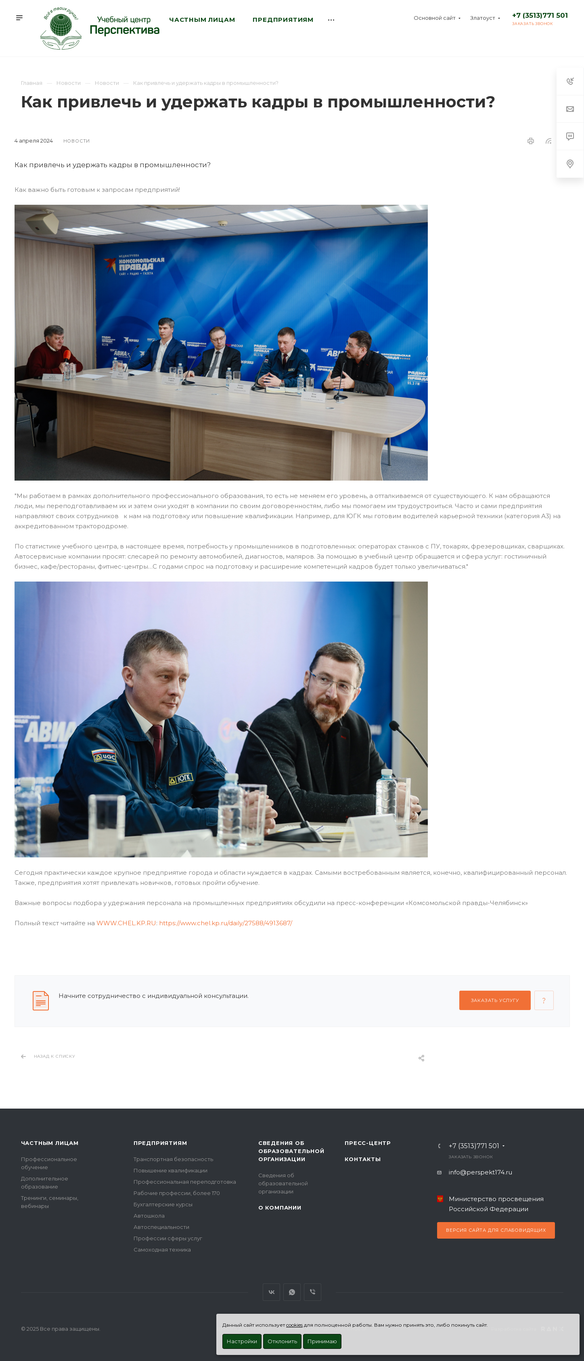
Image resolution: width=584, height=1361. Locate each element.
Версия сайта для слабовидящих (496, 1230)
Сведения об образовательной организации (291, 1151)
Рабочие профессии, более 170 (177, 1193)
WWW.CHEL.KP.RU (126, 923)
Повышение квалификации (170, 1170)
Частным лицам (50, 1143)
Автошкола (149, 1215)
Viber (312, 1292)
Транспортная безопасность (173, 1159)
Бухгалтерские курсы (163, 1204)
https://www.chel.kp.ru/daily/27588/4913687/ (225, 923)
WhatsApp (292, 1292)
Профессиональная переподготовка (185, 1181)
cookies (294, 1325)
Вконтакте (271, 1292)
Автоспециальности (161, 1227)
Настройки (242, 1341)
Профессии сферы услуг (168, 1238)
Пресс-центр (368, 1143)
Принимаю (322, 1341)
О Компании (279, 1207)
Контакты (363, 1159)
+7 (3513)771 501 (540, 15)
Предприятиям (160, 1143)
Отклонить (282, 1341)
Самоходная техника (162, 1249)
